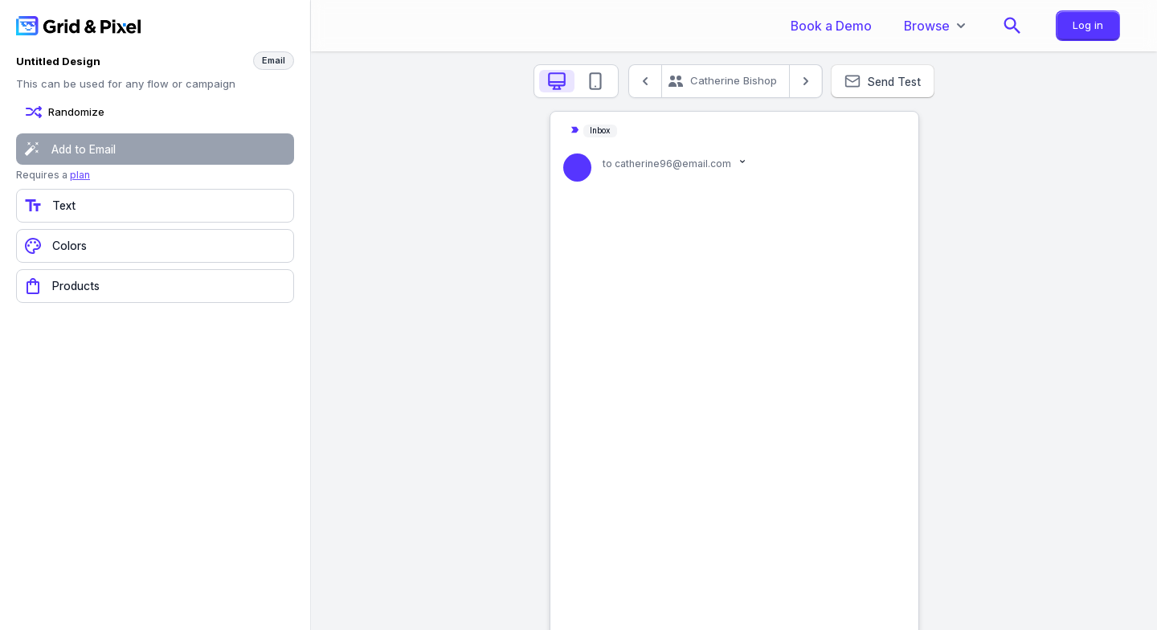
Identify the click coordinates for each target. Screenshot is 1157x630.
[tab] (556, 81)
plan (80, 175)
